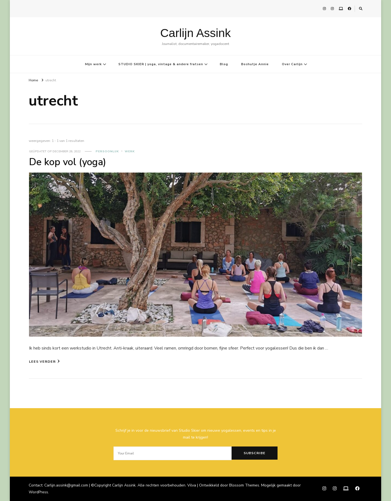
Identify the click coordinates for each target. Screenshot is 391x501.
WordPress (38, 492)
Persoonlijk (107, 151)
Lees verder (44, 361)
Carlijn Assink (195, 32)
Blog (224, 64)
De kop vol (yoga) (67, 162)
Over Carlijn (292, 64)
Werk (130, 151)
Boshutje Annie (255, 64)
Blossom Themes (244, 485)
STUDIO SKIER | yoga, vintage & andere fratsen (160, 64)
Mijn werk (93, 64)
